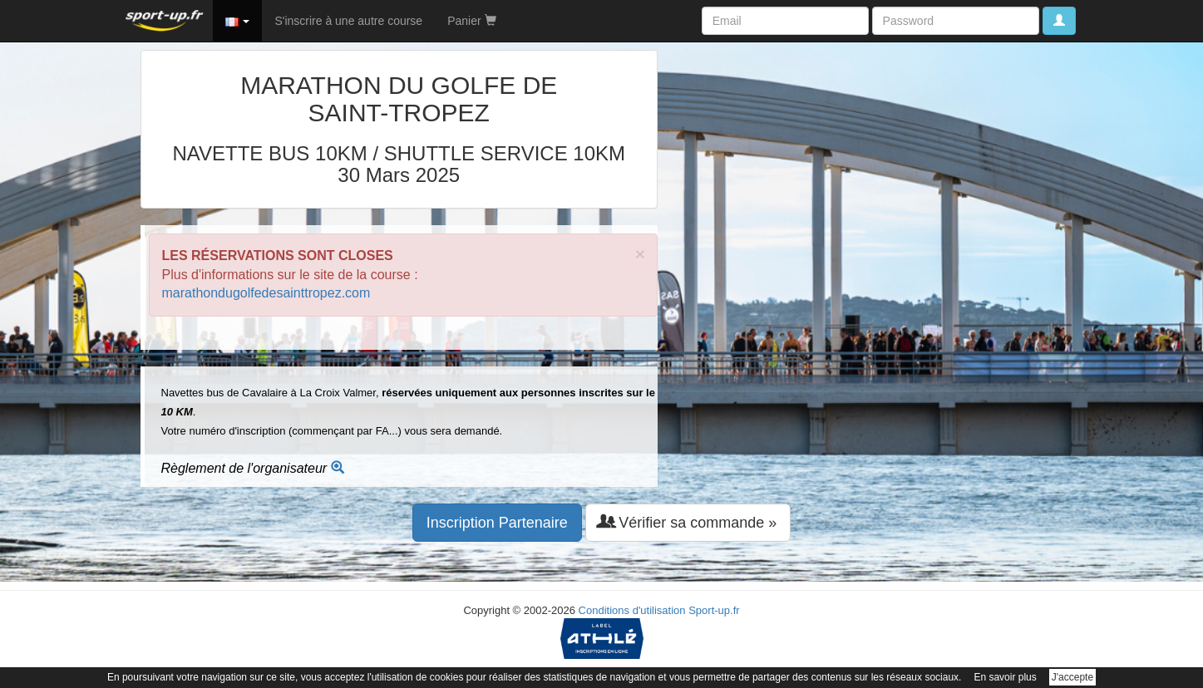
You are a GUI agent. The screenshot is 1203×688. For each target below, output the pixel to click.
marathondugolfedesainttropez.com (266, 293)
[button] (238, 21)
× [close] (640, 254)
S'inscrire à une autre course (348, 20)
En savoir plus (1005, 677)
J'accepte (1072, 677)
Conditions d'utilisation (632, 610)
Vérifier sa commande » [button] (688, 522)
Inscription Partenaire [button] (497, 522)
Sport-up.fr (713, 610)
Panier (471, 20)
